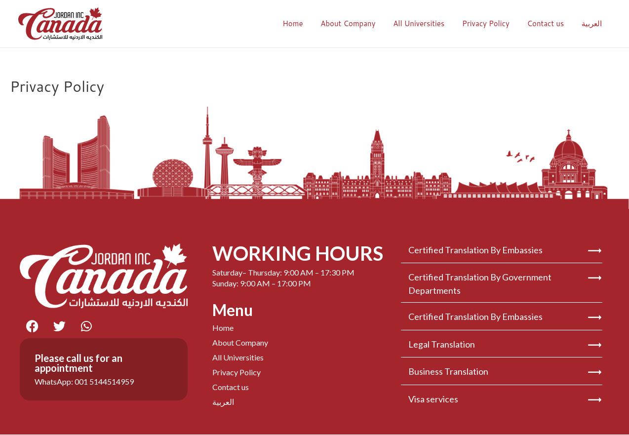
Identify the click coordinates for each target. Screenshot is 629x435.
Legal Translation (441, 343)
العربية (593, 23)
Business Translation (448, 371)
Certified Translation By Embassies (475, 249)
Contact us (549, 23)
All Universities (429, 23)
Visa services (433, 399)
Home (308, 23)
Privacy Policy (493, 23)
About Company (360, 23)
